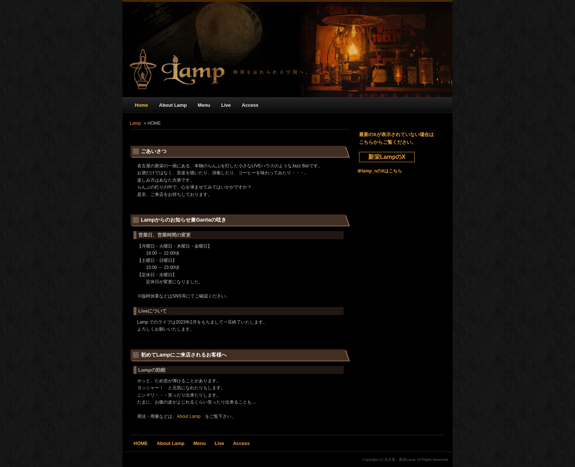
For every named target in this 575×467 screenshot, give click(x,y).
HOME (140, 443)
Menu (204, 105)
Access (250, 105)
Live (226, 105)
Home (141, 105)
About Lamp (173, 105)
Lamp (135, 123)
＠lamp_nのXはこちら (379, 171)
